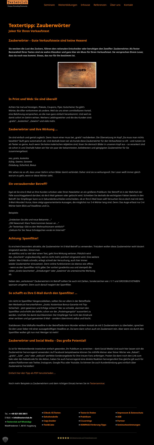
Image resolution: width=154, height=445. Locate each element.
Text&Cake (49, 424)
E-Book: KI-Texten (52, 412)
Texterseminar (97, 383)
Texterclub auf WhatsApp (19, 421)
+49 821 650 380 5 (19, 413)
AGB (119, 416)
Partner (121, 420)
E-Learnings (86, 420)
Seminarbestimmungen (128, 424)
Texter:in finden (88, 412)
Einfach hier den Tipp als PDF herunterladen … (32, 373)
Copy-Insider (50, 420)
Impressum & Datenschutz (130, 412)
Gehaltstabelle (51, 416)
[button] (5, 439)
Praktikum (85, 416)
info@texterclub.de (22, 417)
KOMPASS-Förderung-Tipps (93, 424)
